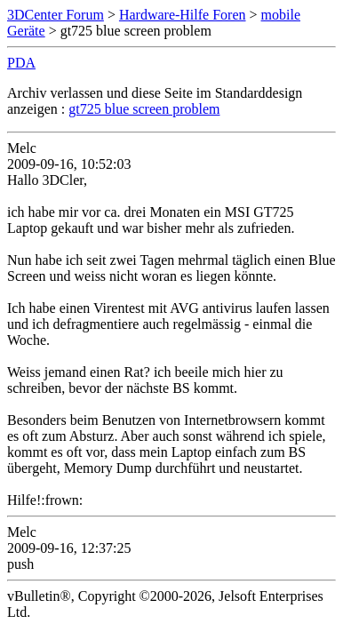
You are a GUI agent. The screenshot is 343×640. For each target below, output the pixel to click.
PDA (21, 62)
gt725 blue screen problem (143, 108)
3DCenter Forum (55, 14)
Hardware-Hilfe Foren (182, 14)
